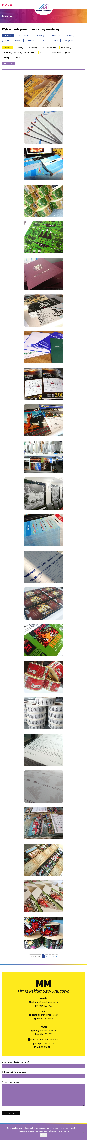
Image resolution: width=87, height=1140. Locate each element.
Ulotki (56, 40)
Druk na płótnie (49, 47)
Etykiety (40, 35)
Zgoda (43, 1135)
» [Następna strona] (56, 956)
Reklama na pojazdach (62, 52)
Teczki (44, 40)
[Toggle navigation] (7, 4)
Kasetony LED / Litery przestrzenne (19, 52)
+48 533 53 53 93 (43, 1018)
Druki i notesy (25, 35)
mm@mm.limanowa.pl (43, 1030)
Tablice (19, 57)
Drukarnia (8, 35)
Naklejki (43, 52)
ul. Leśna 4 (35, 1039)
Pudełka (31, 40)
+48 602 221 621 (43, 1034)
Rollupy (7, 57)
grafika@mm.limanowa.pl (43, 1014)
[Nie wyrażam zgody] (83, 1132)
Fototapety (66, 47)
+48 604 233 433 (43, 1005)
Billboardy (33, 47)
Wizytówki (69, 40)
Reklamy (8, 47)
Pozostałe (8, 63)
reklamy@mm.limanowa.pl (43, 1002)
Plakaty (18, 40)
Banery (20, 47)
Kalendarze (56, 35)
